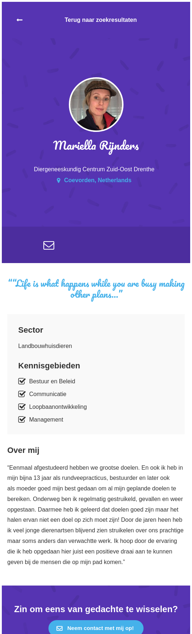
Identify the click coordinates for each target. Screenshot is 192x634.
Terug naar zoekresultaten (101, 20)
